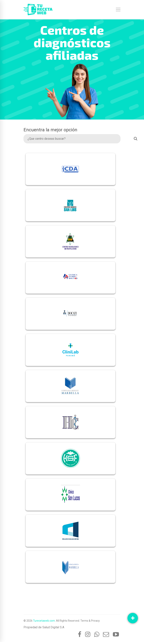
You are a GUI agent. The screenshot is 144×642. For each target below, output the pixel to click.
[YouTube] (115, 634)
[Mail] (106, 634)
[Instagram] (88, 634)
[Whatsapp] (97, 634)
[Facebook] (79, 634)
